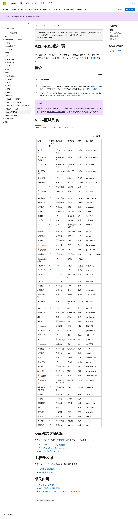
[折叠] (28, 24)
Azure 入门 (130, 9)
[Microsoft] (4, 3)
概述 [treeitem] (6, 36)
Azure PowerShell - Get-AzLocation (53, 448)
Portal (120, 9)
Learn (37, 25)
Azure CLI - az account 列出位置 (52, 444)
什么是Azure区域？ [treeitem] (13, 99)
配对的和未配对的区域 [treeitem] (14, 102)
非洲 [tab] (66, 127)
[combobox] (16, 28)
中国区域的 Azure (46, 472)
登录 (133, 3)
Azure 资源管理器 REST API (50, 451)
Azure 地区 (92, 89)
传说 (111, 30)
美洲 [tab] (44, 127)
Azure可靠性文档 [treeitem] (11, 33)
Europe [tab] (52, 127)
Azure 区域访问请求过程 (71, 96)
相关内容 (113, 39)
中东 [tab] (59, 127)
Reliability (53, 25)
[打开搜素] (128, 3)
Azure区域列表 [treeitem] (11, 112)
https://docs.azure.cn (45, 37)
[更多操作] (101, 25)
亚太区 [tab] (74, 127)
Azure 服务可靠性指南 (56, 111)
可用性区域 (93, 58)
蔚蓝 (44, 25)
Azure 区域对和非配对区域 (50, 488)
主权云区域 (114, 36)
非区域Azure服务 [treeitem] (12, 109)
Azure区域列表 (115, 33)
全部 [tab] (38, 127)
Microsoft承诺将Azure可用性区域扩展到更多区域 (59, 491)
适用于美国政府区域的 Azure (51, 469)
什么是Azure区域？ (47, 485)
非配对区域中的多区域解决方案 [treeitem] (17, 105)
